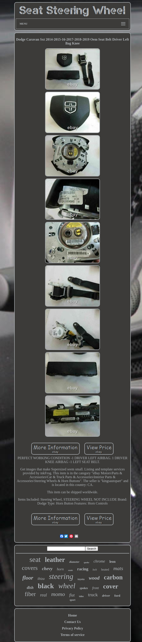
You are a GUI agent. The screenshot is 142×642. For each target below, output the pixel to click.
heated (105, 569)
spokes (84, 588)
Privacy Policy (72, 628)
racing (82, 569)
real (43, 595)
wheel (66, 586)
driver (106, 595)
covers (30, 568)
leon (112, 561)
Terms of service (72, 635)
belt (95, 569)
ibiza (41, 579)
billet (81, 596)
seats (70, 570)
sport (73, 599)
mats (118, 568)
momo (58, 594)
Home (72, 615)
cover (110, 586)
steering (61, 576)
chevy (47, 568)
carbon (113, 577)
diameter (74, 561)
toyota (80, 579)
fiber (30, 594)
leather (55, 559)
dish (30, 587)
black (46, 586)
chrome (99, 561)
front (95, 588)
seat (35, 559)
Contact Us (72, 622)
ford (117, 595)
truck (93, 594)
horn (60, 569)
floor (27, 578)
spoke (86, 562)
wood (94, 578)
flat (72, 595)
